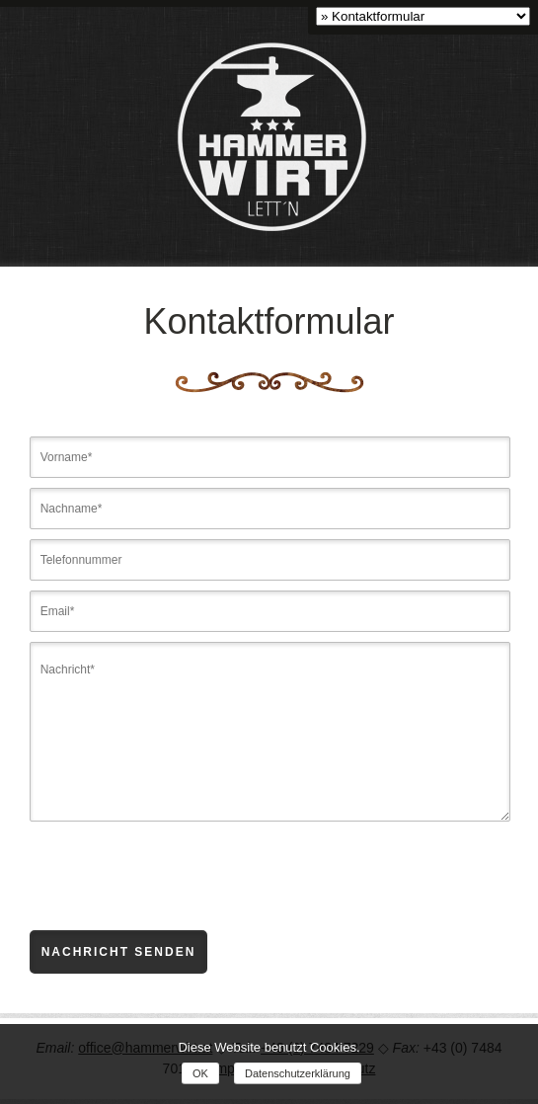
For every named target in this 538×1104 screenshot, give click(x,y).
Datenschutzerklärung (297, 1073)
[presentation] (180, 891)
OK (200, 1073)
